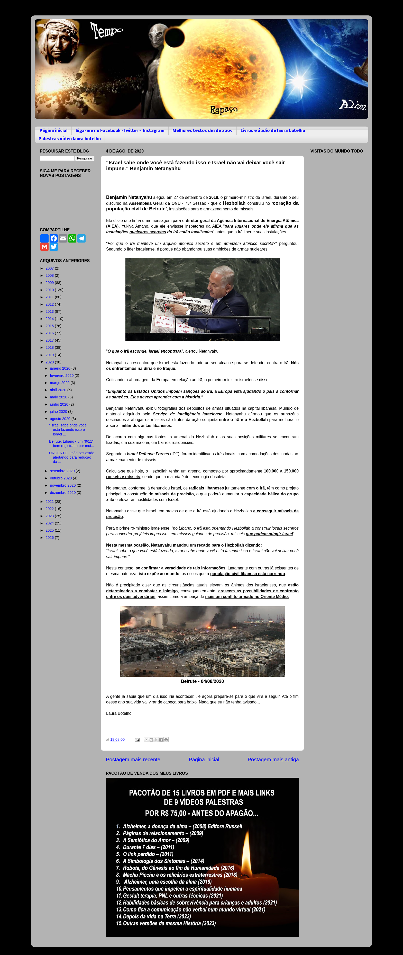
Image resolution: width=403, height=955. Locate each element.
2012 (50, 304)
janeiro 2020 (60, 368)
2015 (50, 326)
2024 (50, 523)
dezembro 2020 (63, 492)
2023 (50, 516)
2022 (50, 509)
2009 (50, 283)
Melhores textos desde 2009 (202, 131)
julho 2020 (59, 411)
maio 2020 (59, 397)
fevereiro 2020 (62, 375)
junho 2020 (59, 404)
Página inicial (54, 131)
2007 (50, 268)
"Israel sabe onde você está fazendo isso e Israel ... (68, 429)
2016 (50, 333)
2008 (50, 275)
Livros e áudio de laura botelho (273, 131)
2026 (50, 537)
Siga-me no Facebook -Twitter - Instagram (120, 131)
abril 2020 (58, 390)
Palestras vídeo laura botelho (70, 139)
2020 (50, 362)
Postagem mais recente (133, 759)
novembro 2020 (63, 485)
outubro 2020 (61, 478)
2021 (50, 501)
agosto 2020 (60, 419)
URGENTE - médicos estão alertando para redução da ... (71, 457)
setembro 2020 (63, 471)
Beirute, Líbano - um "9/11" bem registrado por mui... (71, 443)
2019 (50, 355)
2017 (50, 340)
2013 (50, 311)
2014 (50, 319)
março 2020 (60, 383)
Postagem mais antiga (273, 759)
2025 (50, 530)
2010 (50, 290)
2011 (50, 297)
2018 (50, 347)
